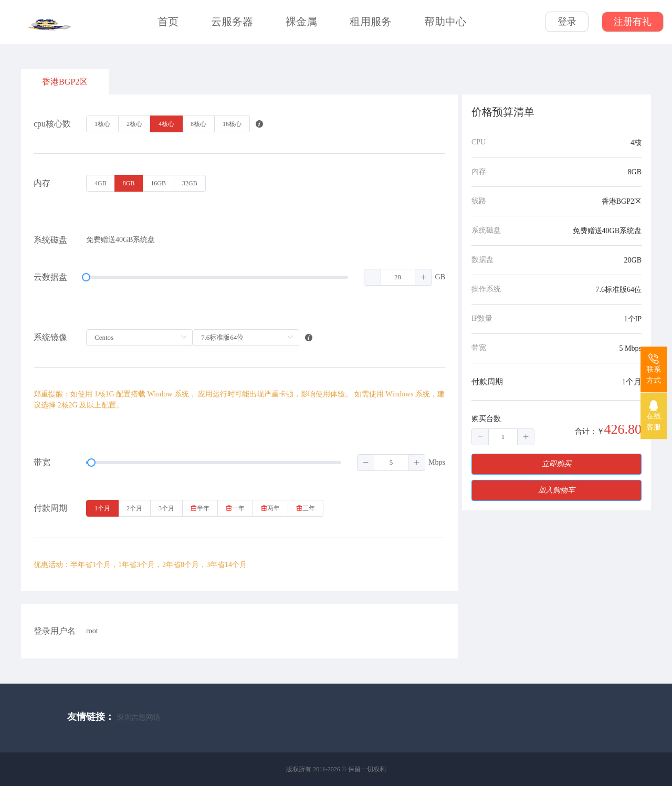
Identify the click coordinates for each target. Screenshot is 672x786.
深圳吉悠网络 (139, 717)
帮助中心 (445, 21)
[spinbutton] (398, 277)
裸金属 (301, 21)
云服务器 (232, 21)
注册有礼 (633, 21)
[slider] (259, 277)
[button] (372, 277)
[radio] (102, 124)
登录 (567, 21)
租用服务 (371, 21)
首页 (168, 21)
